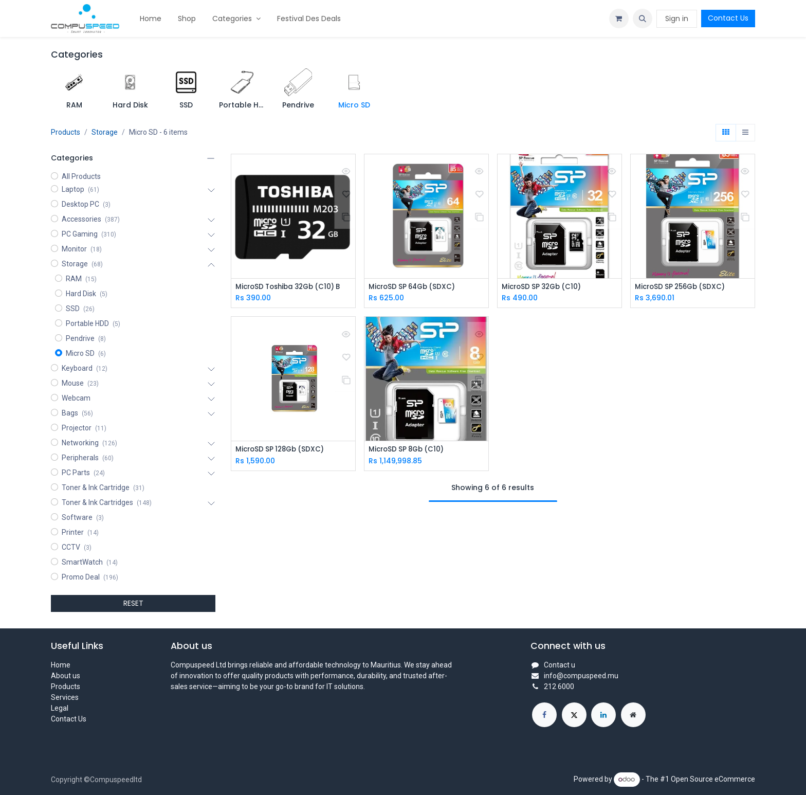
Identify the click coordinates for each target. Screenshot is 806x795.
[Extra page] (633, 714)
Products (65, 132)
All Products (81, 176)
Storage (104, 132)
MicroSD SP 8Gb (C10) (409, 450)
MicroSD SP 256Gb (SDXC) (683, 287)
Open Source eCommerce (713, 779)
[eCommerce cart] (619, 18)
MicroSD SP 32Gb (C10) (544, 287)
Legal (59, 708)
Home (60, 665)
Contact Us (728, 18)
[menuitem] (151, 18)
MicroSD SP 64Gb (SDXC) (415, 287)
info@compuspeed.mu (581, 676)
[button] (642, 18)
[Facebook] (544, 714)
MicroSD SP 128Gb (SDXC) (282, 450)
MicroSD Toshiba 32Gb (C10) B (292, 287)
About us (65, 676)
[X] (574, 714)
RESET (133, 603)
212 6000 (559, 686)
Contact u (559, 665)
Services (65, 697)
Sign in (676, 18)
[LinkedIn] (603, 714)
